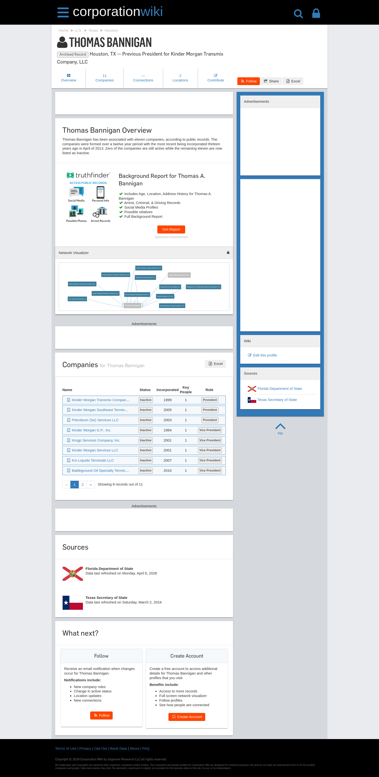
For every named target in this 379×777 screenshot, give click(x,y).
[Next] (91, 485)
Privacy (85, 748)
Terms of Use (65, 748)
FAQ (146, 748)
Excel (292, 81)
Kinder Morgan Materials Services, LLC (105, 293)
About (134, 748)
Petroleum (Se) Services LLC (145, 277)
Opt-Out (100, 748)
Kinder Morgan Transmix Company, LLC (82, 284)
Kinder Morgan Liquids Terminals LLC (148, 268)
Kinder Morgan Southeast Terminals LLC (115, 275)
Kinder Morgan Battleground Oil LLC (137, 294)
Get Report (171, 229)
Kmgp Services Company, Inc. (170, 287)
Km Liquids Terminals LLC (77, 299)
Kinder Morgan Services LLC (179, 275)
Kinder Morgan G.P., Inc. (165, 296)
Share (271, 81)
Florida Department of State (275, 389)
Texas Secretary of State (272, 400)
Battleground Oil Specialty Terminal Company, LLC (203, 287)
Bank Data (118, 748)
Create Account (187, 717)
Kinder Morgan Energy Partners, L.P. (172, 305)
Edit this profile (262, 355)
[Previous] (66, 485)
